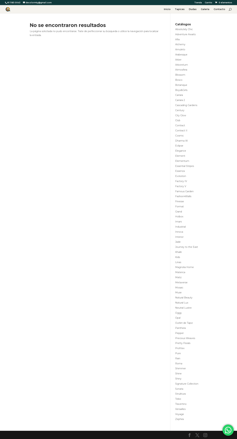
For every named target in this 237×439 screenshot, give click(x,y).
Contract (180, 125)
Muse (178, 292)
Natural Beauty (183, 297)
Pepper (179, 333)
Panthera (180, 328)
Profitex (179, 348)
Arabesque (181, 54)
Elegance (180, 150)
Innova (179, 231)
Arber (178, 59)
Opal (177, 317)
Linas (178, 262)
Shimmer (180, 368)
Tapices (180, 9)
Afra (177, 39)
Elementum (182, 160)
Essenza (180, 171)
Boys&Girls (181, 90)
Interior (179, 236)
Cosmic (179, 135)
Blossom (180, 74)
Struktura (180, 393)
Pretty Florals (182, 343)
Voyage (179, 414)
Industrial (180, 226)
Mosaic (179, 287)
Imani (178, 221)
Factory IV (181, 181)
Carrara (179, 95)
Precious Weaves (185, 338)
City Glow (180, 115)
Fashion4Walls (183, 196)
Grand (178, 211)
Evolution (180, 176)
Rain (177, 358)
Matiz (178, 277)
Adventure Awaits (185, 34)
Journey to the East (186, 246)
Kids (177, 257)
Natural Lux (181, 302)
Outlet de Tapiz (184, 322)
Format (179, 206)
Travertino (181, 403)
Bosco (178, 79)
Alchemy (180, 44)
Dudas (193, 9)
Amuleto (180, 49)
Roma (178, 363)
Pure (178, 353)
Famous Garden (184, 191)
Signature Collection (186, 383)
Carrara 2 (180, 100)
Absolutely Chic (184, 29)
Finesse (179, 201)
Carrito (208, 3)
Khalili (178, 252)
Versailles (180, 409)
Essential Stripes (184, 166)
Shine (178, 373)
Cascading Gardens (186, 105)
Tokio (178, 398)
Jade (178, 241)
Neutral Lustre (183, 307)
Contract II (181, 130)
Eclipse (179, 145)
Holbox (179, 216)
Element (180, 155)
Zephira (179, 419)
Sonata (179, 388)
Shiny (178, 378)
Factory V (180, 186)
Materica (180, 272)
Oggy (178, 312)
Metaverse (181, 282)
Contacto (219, 9)
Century (179, 110)
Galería (205, 9)
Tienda (198, 3)
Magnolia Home (184, 267)
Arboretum (181, 64)
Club (177, 120)
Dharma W (181, 140)
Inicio (167, 9)
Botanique (181, 85)
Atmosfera (181, 69)
